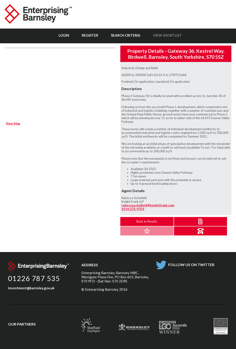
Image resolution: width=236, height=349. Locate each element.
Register (90, 35)
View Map (13, 123)
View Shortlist (167, 35)
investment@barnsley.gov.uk (31, 288)
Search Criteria (125, 35)
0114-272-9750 (132, 209)
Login (64, 35)
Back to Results (146, 221)
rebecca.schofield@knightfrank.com (147, 205)
